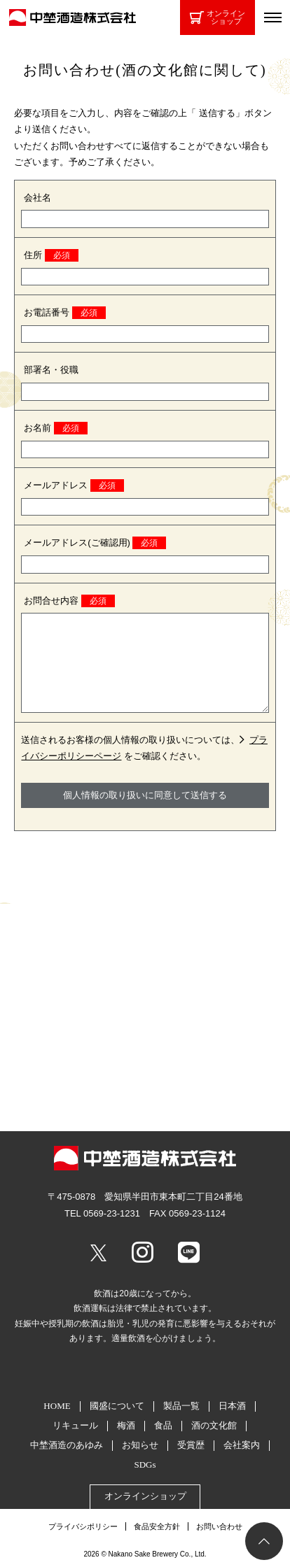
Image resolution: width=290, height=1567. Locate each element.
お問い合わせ (219, 1526)
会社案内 (241, 1445)
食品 (163, 1425)
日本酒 (232, 1406)
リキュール (75, 1425)
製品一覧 (181, 1406)
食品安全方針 (157, 1526)
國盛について (117, 1406)
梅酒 (126, 1425)
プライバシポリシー (83, 1526)
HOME (56, 1406)
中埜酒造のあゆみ (66, 1445)
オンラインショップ (218, 17)
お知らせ (140, 1445)
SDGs (145, 1464)
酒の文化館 (214, 1425)
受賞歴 (191, 1445)
